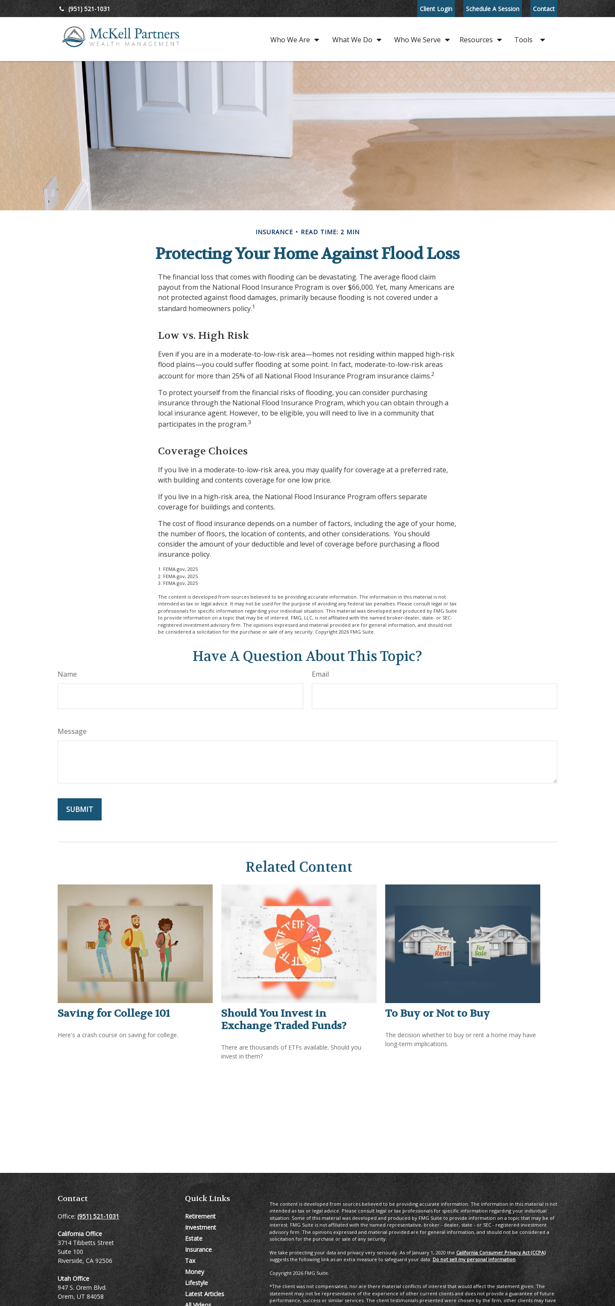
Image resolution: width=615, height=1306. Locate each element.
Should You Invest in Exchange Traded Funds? (283, 1020)
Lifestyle (196, 1283)
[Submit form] (80, 809)
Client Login (436, 9)
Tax (190, 1261)
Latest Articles (204, 1294)
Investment (200, 1227)
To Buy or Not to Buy (437, 1013)
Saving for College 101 (114, 1013)
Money (194, 1272)
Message (72, 731)
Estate (193, 1238)
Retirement (200, 1216)
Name (67, 674)
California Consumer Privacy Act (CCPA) (500, 1252)
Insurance (198, 1249)
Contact (544, 9)
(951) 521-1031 (84, 9)
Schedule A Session (492, 9)
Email (320, 674)
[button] (292, 39)
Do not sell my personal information (474, 1259)
